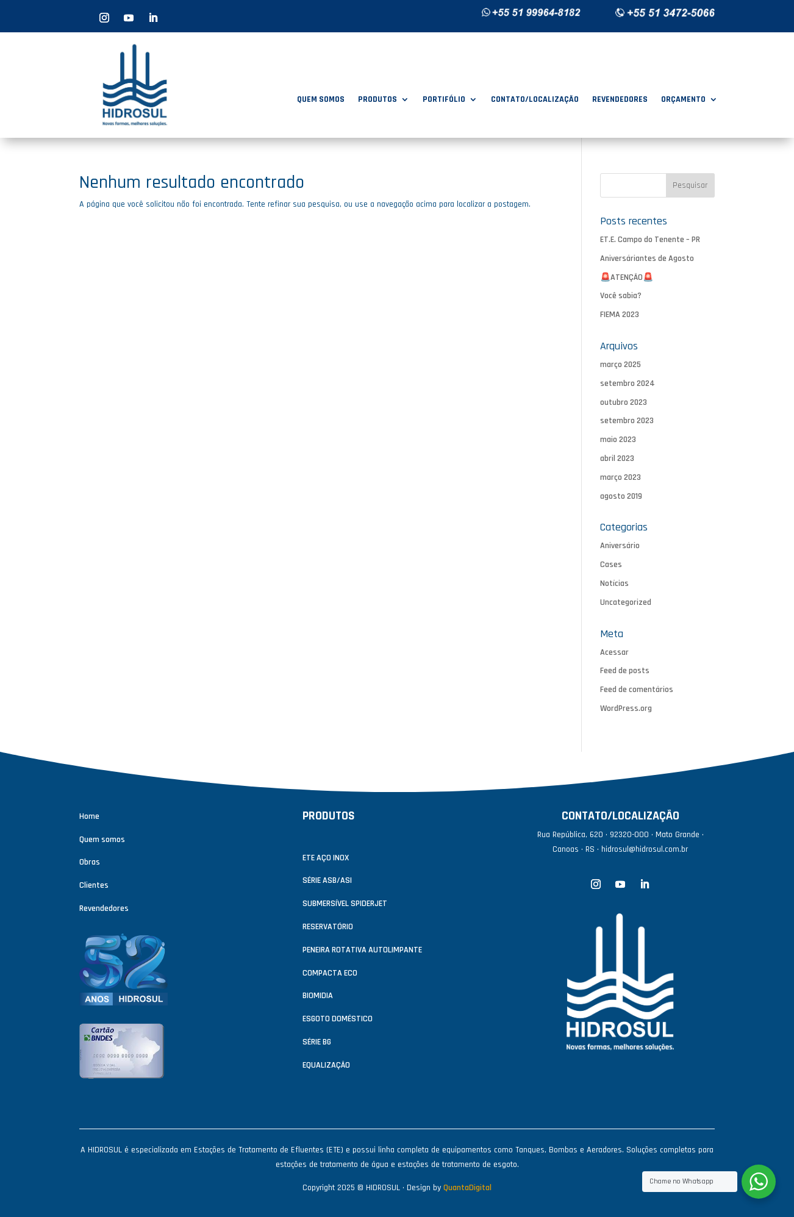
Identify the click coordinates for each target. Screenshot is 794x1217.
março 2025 (620, 364)
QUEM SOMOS (321, 100)
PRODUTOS (377, 100)
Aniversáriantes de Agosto (647, 258)
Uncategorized (625, 602)
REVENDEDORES (620, 100)
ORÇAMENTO (683, 100)
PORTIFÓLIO (444, 100)
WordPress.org (626, 708)
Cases (611, 564)
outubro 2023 (623, 402)
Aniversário (620, 545)
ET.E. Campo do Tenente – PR (650, 239)
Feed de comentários (636, 689)
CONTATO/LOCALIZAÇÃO (535, 100)
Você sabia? (621, 295)
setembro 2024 (627, 383)
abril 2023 (617, 458)
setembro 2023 (627, 420)
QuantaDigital (467, 1187)
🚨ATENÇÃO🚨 (626, 277)
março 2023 (620, 477)
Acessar (614, 652)
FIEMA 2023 (619, 314)
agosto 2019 (621, 496)
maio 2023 (618, 439)
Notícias (614, 583)
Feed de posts (624, 670)
